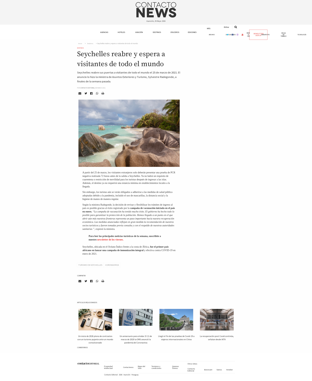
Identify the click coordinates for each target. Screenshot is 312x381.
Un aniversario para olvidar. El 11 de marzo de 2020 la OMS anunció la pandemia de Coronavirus (136, 339)
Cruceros (174, 32)
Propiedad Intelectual (108, 367)
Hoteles (121, 32)
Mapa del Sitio (141, 367)
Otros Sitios (192, 364)
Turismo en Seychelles (90, 265)
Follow (226, 27)
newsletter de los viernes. (110, 239)
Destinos (157, 32)
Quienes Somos (175, 367)
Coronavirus (112, 265)
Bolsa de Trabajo (283, 34)
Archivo (212, 35)
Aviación (139, 32)
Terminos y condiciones (156, 367)
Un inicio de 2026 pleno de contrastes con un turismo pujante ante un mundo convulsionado (95, 339)
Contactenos (128, 367)
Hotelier (229, 369)
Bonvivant (208, 369)
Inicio (80, 43)
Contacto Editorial (191, 370)
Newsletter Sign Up (258, 34)
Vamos (219, 369)
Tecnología (302, 35)
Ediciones (192, 32)
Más (208, 28)
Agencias (104, 32)
